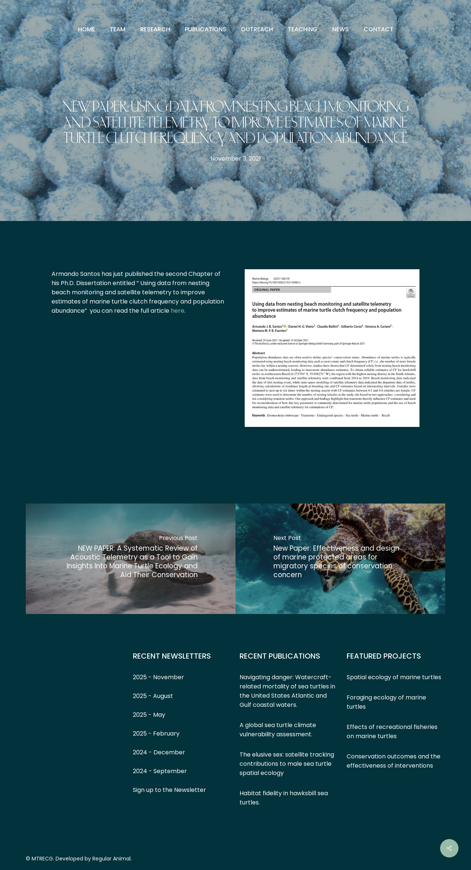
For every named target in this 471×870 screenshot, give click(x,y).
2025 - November (158, 677)
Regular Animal (111, 858)
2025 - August (153, 696)
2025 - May (149, 715)
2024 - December (159, 752)
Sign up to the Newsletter (169, 790)
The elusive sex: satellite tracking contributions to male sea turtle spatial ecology (287, 763)
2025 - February (156, 733)
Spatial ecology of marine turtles (394, 677)
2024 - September (160, 771)
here (177, 310)
